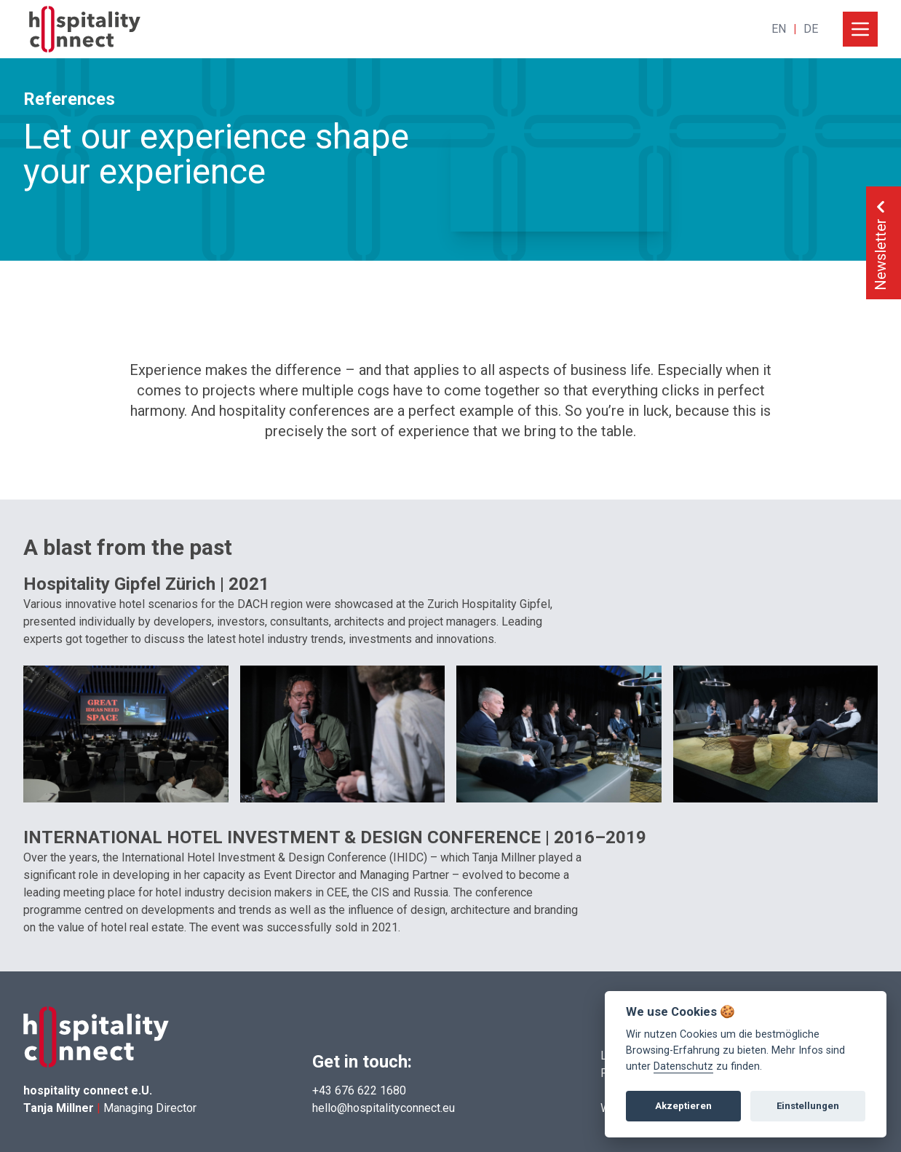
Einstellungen (808, 1105)
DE (810, 29)
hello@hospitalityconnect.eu (383, 1108)
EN (778, 29)
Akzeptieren (683, 1105)
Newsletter (880, 243)
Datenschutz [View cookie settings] (683, 1066)
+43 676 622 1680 (359, 1090)
